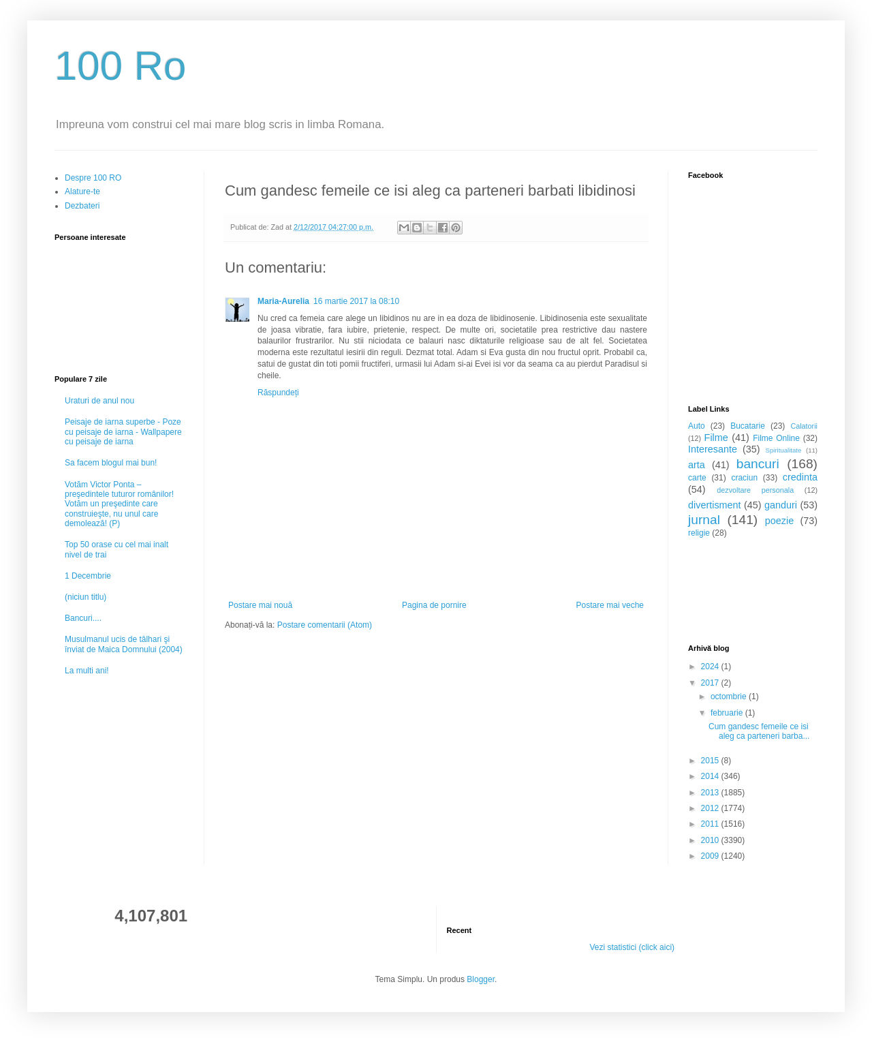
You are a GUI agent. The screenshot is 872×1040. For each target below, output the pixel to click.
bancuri (757, 464)
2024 (711, 666)
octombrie (730, 696)
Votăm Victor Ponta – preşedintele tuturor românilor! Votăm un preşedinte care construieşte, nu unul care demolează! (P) (119, 504)
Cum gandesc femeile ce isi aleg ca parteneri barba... (758, 731)
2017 (711, 683)
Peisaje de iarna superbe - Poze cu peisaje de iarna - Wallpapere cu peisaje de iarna (123, 431)
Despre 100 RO (93, 178)
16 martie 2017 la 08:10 (356, 301)
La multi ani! (87, 670)
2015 (711, 760)
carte (697, 478)
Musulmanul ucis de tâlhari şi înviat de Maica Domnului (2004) (124, 644)
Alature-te (82, 191)
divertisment (714, 505)
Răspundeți (278, 392)
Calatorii (804, 426)
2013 (711, 792)
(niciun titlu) (85, 597)
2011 (711, 824)
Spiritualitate (784, 450)
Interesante (712, 449)
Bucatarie (747, 426)
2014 (711, 776)
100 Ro (120, 66)
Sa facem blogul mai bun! (111, 463)
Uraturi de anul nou (99, 401)
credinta (800, 477)
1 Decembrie (88, 576)
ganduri (780, 505)
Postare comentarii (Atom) (324, 625)
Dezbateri (82, 206)
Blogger (481, 979)
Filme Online (776, 438)
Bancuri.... (83, 618)
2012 (711, 808)
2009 (711, 856)
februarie (728, 713)
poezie (779, 520)
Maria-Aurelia (283, 301)
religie (699, 533)
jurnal (704, 520)
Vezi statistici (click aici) (631, 947)
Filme (716, 437)
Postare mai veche (610, 605)
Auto (696, 426)
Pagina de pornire (434, 605)
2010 (711, 840)
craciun (744, 478)
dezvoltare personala (755, 490)
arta (696, 464)
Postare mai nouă (260, 605)
